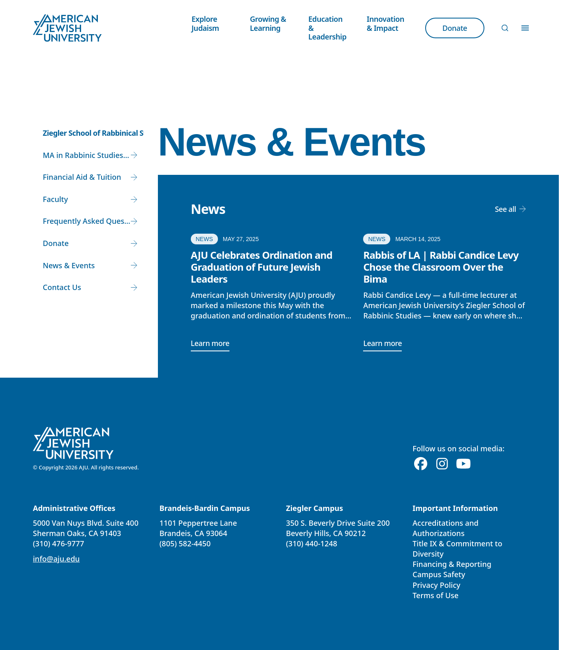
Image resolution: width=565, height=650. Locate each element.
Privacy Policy (436, 585)
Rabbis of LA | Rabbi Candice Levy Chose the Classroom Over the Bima (441, 267)
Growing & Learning (268, 23)
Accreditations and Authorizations (445, 528)
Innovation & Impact (385, 23)
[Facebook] (420, 464)
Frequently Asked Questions (90, 221)
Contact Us (62, 287)
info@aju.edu (56, 559)
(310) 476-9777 (58, 543)
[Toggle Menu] (525, 28)
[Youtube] (463, 464)
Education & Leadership (327, 28)
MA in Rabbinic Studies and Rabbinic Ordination (90, 155)
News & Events (69, 265)
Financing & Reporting (451, 564)
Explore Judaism (205, 23)
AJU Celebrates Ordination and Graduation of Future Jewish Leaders (261, 267)
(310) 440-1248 (312, 543)
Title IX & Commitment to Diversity (457, 549)
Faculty (55, 199)
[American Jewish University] (73, 443)
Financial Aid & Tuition (82, 177)
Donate (56, 243)
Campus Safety (438, 575)
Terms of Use (435, 595)
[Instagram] (442, 464)
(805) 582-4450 (185, 543)
